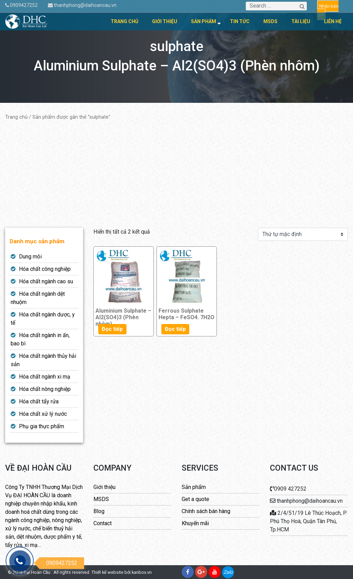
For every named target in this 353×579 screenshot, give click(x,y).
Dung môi (30, 256)
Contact (102, 523)
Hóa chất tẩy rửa (39, 401)
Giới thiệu (164, 21)
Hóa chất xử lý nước (43, 414)
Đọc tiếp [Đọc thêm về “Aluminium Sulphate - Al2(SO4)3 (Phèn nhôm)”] (112, 329)
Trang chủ (124, 21)
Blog (98, 511)
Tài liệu (300, 21)
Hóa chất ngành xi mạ (44, 376)
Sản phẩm (203, 21)
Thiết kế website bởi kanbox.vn (121, 572)
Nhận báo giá (328, 10)
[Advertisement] (176, 174)
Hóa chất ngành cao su (46, 281)
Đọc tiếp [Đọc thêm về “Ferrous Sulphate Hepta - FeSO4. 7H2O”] (175, 329)
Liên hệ (333, 21)
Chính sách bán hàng (206, 511)
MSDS (270, 21)
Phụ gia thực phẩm (41, 426)
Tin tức (240, 21)
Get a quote (195, 499)
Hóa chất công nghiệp (45, 269)
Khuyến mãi (195, 523)
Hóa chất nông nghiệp (45, 389)
